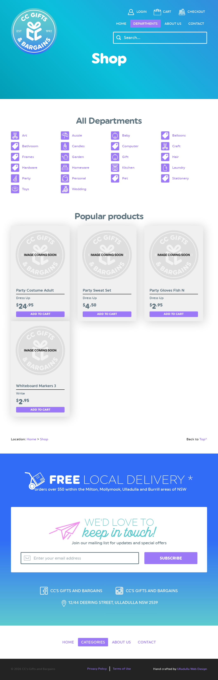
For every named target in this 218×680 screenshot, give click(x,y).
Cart (167, 12)
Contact (196, 24)
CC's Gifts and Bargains (76, 590)
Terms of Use (122, 669)
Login (142, 12)
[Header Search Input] (160, 38)
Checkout (196, 12)
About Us (173, 24)
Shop (44, 439)
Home (121, 24)
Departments (145, 24)
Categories (93, 642)
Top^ (203, 439)
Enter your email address (57, 558)
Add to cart (40, 314)
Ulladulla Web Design (192, 669)
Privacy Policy (97, 669)
